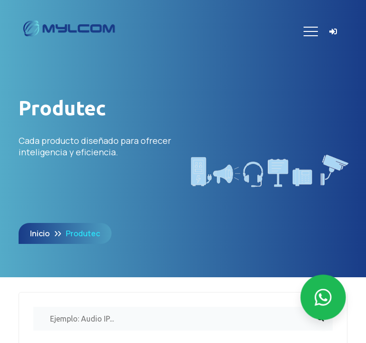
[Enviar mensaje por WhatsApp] (323, 297)
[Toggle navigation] (311, 31)
